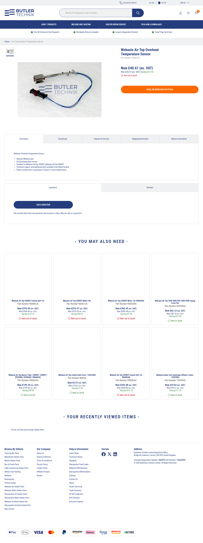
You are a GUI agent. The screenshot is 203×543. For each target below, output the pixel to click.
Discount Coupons (76, 501)
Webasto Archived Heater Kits (16, 501)
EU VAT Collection (76, 494)
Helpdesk (73, 460)
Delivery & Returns (44, 457)
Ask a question (43, 205)
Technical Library (75, 457)
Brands (39, 475)
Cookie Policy (42, 468)
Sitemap (72, 475)
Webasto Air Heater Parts (14, 486)
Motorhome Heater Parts (14, 457)
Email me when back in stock (159, 89)
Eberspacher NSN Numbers (79, 472)
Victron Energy (10, 483)
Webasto (8, 475)
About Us (40, 453)
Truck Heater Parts (12, 453)
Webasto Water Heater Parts (16, 490)
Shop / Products (48, 24)
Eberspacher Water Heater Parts (17, 498)
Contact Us (73, 479)
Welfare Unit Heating (81, 24)
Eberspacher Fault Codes (79, 464)
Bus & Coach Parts (12, 464)
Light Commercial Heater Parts (16, 468)
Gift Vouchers (74, 498)
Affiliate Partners (43, 472)
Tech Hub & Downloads (151, 24)
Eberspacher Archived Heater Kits (18, 505)
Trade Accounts (75, 490)
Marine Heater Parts (12, 460)
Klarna (71, 483)
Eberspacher (9, 479)
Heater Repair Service (116, 24)
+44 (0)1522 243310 (128, 2)
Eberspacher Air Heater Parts (16, 494)
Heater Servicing (75, 486)
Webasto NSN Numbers (78, 468)
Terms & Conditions (44, 460)
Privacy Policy (42, 464)
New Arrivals (9, 509)
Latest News (74, 453)
